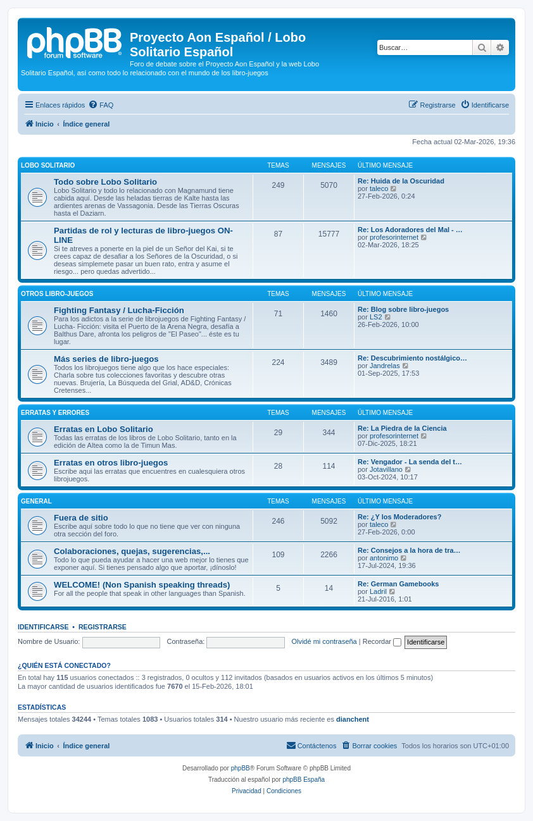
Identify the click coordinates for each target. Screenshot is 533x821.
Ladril (378, 591)
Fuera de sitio (81, 517)
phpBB (240, 768)
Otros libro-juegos (57, 293)
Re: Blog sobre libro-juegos (403, 309)
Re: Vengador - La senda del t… (410, 462)
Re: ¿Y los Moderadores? (399, 517)
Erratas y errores (55, 412)
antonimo (384, 558)
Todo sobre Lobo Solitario (105, 182)
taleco (379, 188)
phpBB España (303, 779)
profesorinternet (394, 237)
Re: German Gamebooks (398, 584)
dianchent (352, 719)
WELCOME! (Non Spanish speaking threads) (142, 585)
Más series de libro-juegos (106, 359)
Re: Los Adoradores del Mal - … (410, 229)
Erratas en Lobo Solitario (103, 429)
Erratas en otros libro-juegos (111, 462)
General (36, 501)
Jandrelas (385, 365)
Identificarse (43, 627)
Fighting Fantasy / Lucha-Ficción (119, 310)
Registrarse (102, 627)
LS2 (376, 317)
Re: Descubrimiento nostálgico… (412, 358)
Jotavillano (386, 469)
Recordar (382, 641)
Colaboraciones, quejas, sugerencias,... (132, 551)
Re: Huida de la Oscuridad (401, 181)
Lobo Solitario (48, 165)
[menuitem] (100, 105)
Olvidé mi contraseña (323, 641)
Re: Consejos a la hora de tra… (409, 550)
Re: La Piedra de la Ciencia (402, 428)
